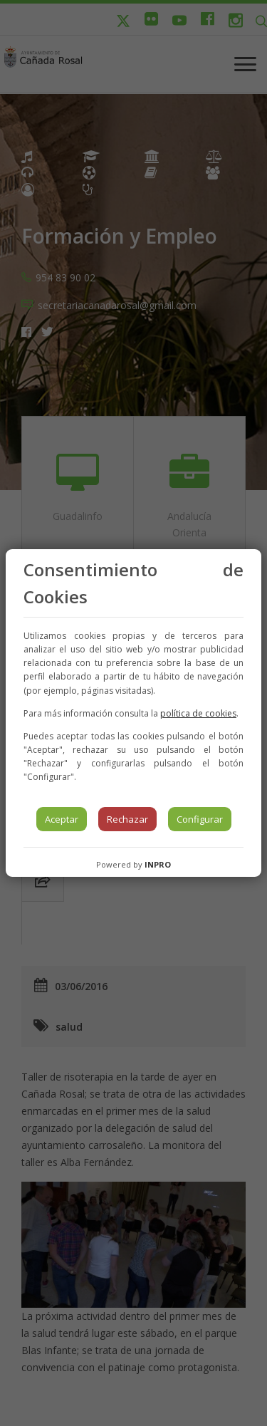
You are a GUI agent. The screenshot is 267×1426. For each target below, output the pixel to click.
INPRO (158, 864)
